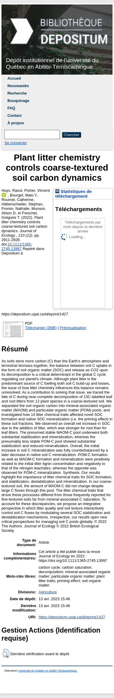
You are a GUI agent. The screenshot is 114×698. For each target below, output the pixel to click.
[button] (5, 653)
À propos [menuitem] (15, 123)
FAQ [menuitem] (11, 108)
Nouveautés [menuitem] (18, 86)
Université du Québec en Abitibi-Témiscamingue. (47, 670)
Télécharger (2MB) (41, 328)
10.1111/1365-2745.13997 (16, 246)
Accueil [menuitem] (14, 78)
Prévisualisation (73, 328)
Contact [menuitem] (14, 115)
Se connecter (15, 143)
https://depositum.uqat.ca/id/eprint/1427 (72, 617)
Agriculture (48, 592)
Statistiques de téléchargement (73, 194)
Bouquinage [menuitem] (18, 100)
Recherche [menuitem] (17, 93)
